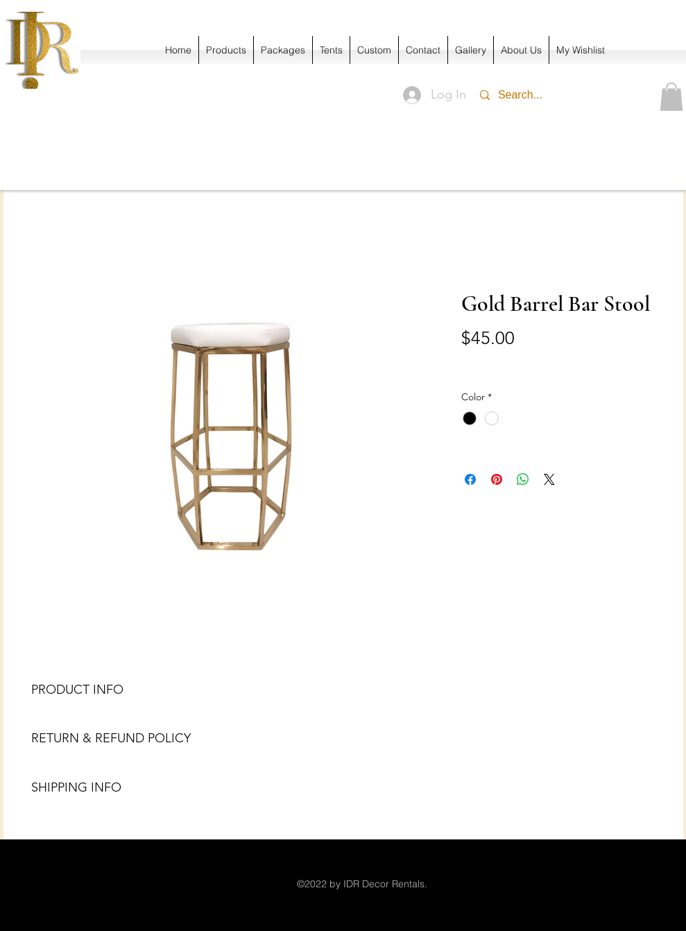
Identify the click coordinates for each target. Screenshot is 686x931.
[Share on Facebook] (470, 479)
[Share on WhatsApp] (523, 479)
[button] (671, 97)
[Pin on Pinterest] (496, 479)
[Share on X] (549, 479)
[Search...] (553, 95)
